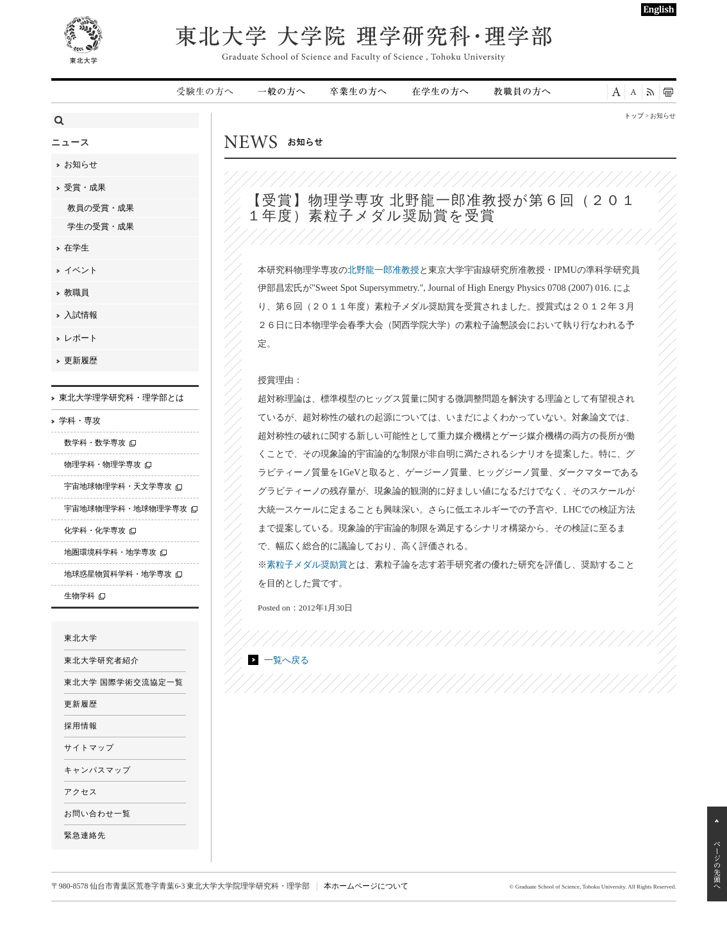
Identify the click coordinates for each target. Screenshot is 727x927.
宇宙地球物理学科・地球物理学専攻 (125, 508)
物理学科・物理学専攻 (102, 464)
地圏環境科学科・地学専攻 (110, 552)
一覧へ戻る (286, 660)
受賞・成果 (85, 187)
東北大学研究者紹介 (101, 660)
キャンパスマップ (97, 770)
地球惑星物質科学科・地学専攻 (118, 574)
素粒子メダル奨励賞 (307, 564)
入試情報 (80, 315)
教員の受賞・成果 (100, 208)
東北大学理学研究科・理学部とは (121, 397)
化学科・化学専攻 (95, 530)
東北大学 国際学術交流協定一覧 (123, 682)
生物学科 (79, 595)
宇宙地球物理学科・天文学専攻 (118, 486)
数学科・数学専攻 (95, 442)
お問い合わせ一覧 (97, 813)
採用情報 (80, 725)
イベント (80, 270)
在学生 (76, 247)
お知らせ (80, 164)
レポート (80, 338)
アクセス (80, 791)
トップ (634, 115)
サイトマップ (89, 747)
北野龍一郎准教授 (383, 270)
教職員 (76, 292)
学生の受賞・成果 (100, 226)
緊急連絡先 (85, 835)
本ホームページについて (366, 886)
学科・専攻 (80, 420)
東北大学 (80, 638)
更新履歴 (80, 360)
